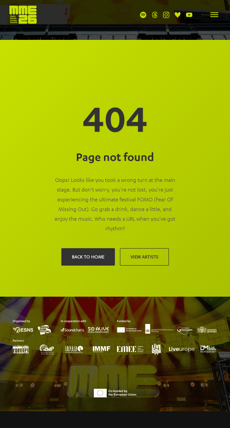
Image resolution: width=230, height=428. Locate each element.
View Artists (144, 257)
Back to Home (88, 257)
